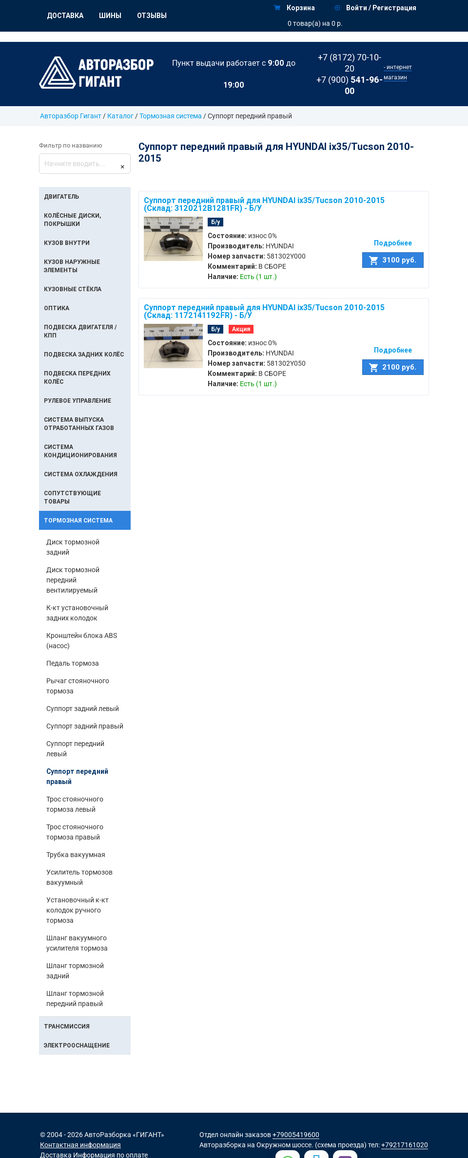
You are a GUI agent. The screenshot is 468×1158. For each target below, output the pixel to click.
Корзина (294, 7)
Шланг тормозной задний (75, 971)
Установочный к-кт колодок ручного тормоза (77, 910)
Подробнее (393, 243)
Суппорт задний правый (84, 726)
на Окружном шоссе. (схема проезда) (307, 1145)
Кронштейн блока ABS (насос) (81, 641)
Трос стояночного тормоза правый (74, 832)
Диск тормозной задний (72, 547)
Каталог (120, 116)
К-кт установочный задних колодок (77, 613)
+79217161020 (404, 1145)
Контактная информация (80, 1145)
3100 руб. (392, 260)
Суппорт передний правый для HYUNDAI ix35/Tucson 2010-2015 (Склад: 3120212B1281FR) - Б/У (264, 204)
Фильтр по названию (70, 145)
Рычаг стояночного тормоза (77, 686)
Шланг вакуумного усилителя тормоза (77, 943)
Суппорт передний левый (75, 749)
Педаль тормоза (72, 663)
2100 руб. (392, 367)
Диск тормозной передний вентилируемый (72, 580)
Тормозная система (171, 116)
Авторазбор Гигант (70, 116)
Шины (110, 15)
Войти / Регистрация (375, 7)
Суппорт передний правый (77, 776)
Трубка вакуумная (75, 855)
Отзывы (152, 15)
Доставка (65, 15)
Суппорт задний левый (82, 708)
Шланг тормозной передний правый (75, 999)
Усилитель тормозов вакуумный (79, 877)
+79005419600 (296, 1135)
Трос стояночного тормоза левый (74, 804)
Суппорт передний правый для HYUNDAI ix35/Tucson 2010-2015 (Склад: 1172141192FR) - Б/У (264, 311)
